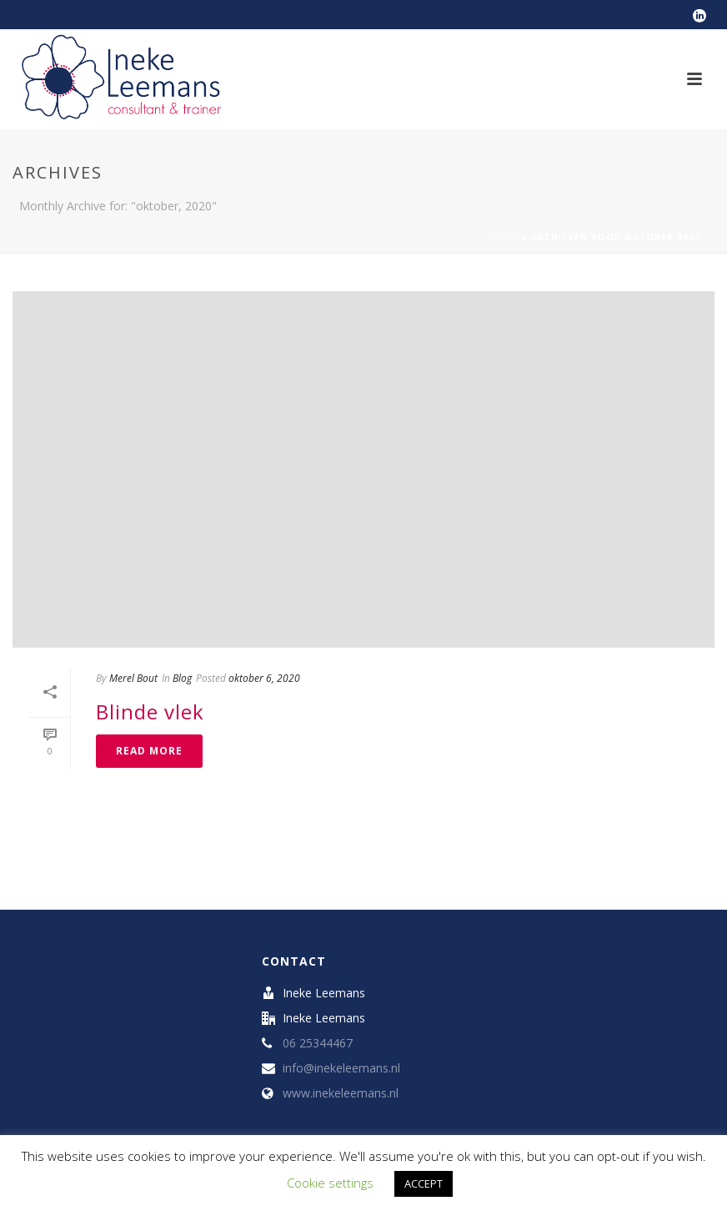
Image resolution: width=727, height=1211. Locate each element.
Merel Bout (133, 678)
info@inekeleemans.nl (341, 1068)
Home (504, 237)
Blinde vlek (150, 711)
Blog (182, 678)
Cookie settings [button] (330, 1182)
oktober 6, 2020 (264, 678)
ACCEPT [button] (423, 1183)
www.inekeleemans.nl (341, 1093)
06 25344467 (318, 1043)
